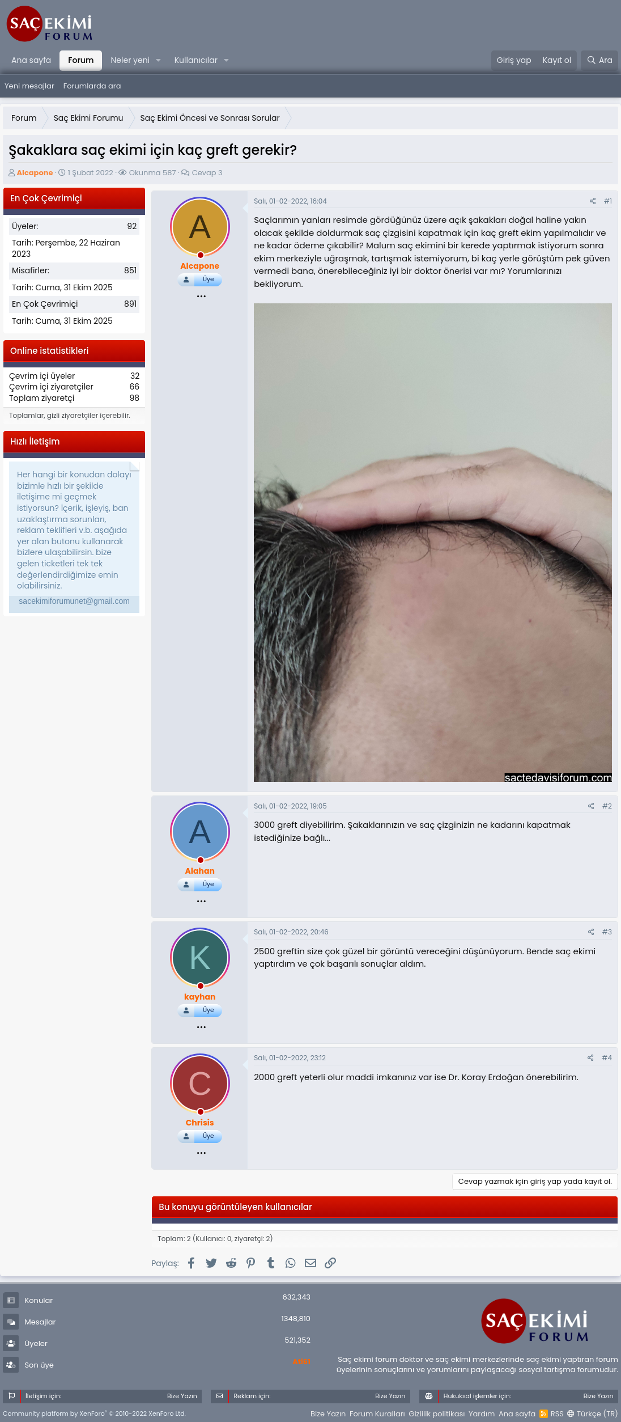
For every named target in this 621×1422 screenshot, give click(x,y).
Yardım (482, 1413)
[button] (158, 60)
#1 (608, 201)
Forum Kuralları (377, 1413)
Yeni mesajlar (29, 86)
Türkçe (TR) (592, 1413)
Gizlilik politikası (437, 1413)
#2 (607, 806)
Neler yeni (130, 60)
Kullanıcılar (196, 60)
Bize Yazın (328, 1413)
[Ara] (599, 60)
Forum (80, 60)
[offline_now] (201, 257)
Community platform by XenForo (94, 1413)
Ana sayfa (31, 60)
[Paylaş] (593, 201)
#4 (607, 1058)
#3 (607, 932)
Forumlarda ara (92, 86)
